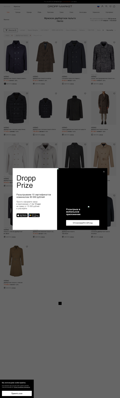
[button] (17, 389)
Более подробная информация (22, 387)
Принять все (16, 393)
